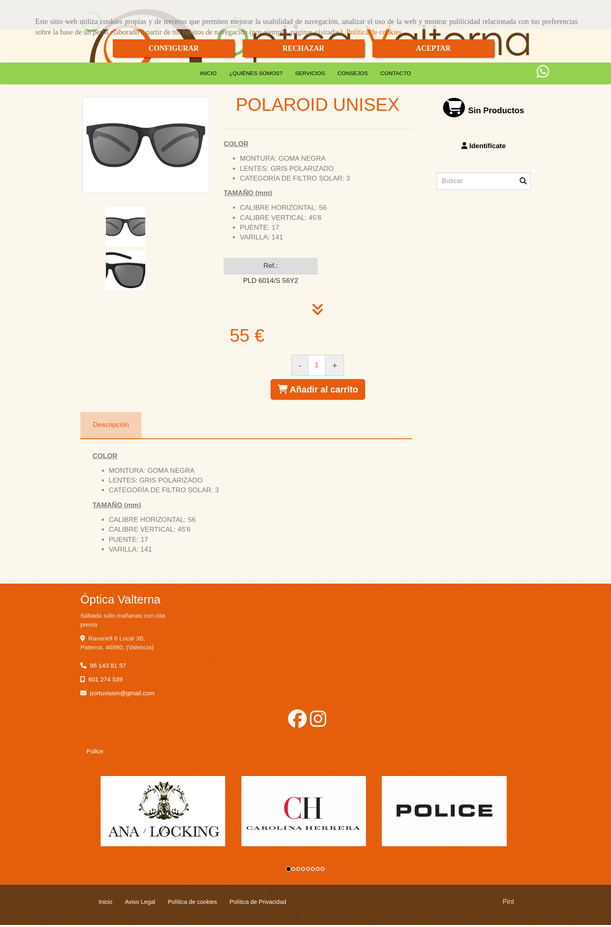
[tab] (111, 425)
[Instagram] (318, 723)
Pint (508, 904)
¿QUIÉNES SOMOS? (255, 73)
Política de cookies (374, 32)
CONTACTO (396, 73)
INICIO (208, 73)
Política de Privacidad (258, 904)
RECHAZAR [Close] (303, 48)
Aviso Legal (140, 904)
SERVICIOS (310, 73)
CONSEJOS (353, 73)
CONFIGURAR (173, 48)
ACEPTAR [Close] (433, 48)
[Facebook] (297, 723)
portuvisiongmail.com (122, 693)
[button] (484, 146)
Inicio (105, 904)
